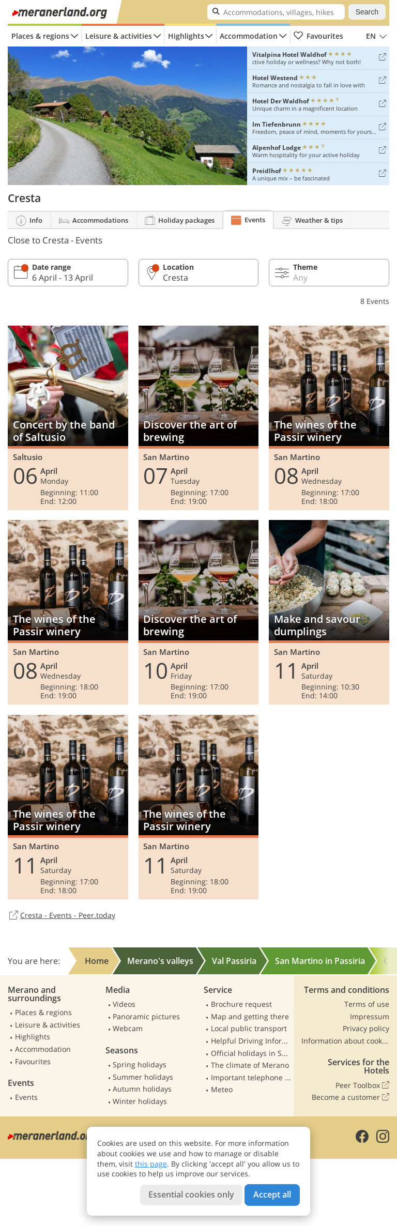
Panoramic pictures (146, 1016)
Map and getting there (250, 1016)
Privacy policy (366, 1028)
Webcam (128, 1028)
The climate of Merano (250, 1065)
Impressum (369, 1016)
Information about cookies (345, 1041)
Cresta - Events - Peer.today (61, 916)
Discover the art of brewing (199, 418)
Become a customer (350, 1097)
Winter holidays (140, 1101)
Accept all (272, 1194)
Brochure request (241, 1004)
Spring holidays (139, 1064)
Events (26, 1097)
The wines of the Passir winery (329, 418)
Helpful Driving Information (251, 1041)
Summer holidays (143, 1077)
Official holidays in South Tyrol (251, 1053)
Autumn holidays (142, 1089)
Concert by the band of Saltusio (68, 418)
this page (151, 1164)
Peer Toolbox (362, 1085)
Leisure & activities (118, 36)
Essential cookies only (191, 1194)
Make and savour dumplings (329, 612)
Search (367, 12)
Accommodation (249, 36)
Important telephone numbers (251, 1077)
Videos (124, 1004)
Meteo (222, 1089)
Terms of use (366, 1004)
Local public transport (249, 1028)
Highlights (186, 36)
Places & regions (40, 36)
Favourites (318, 36)
